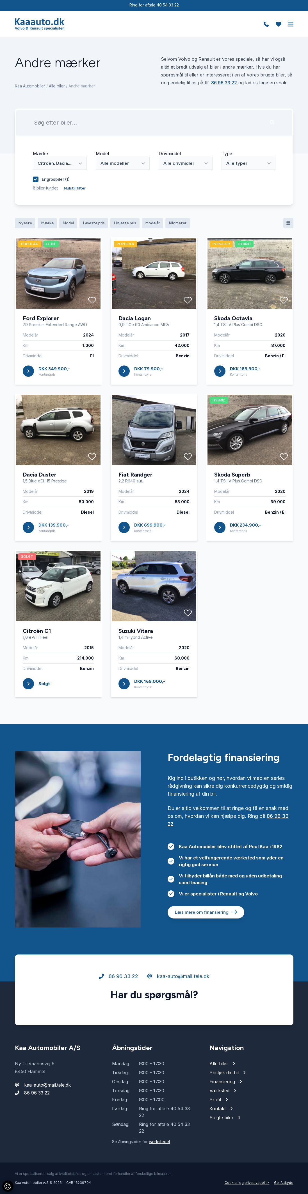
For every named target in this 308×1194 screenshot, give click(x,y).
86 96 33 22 (224, 82)
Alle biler (57, 85)
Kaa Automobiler (30, 85)
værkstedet (159, 1141)
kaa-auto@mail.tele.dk (178, 1002)
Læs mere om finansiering (206, 938)
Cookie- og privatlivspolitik (247, 1183)
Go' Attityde (283, 1183)
